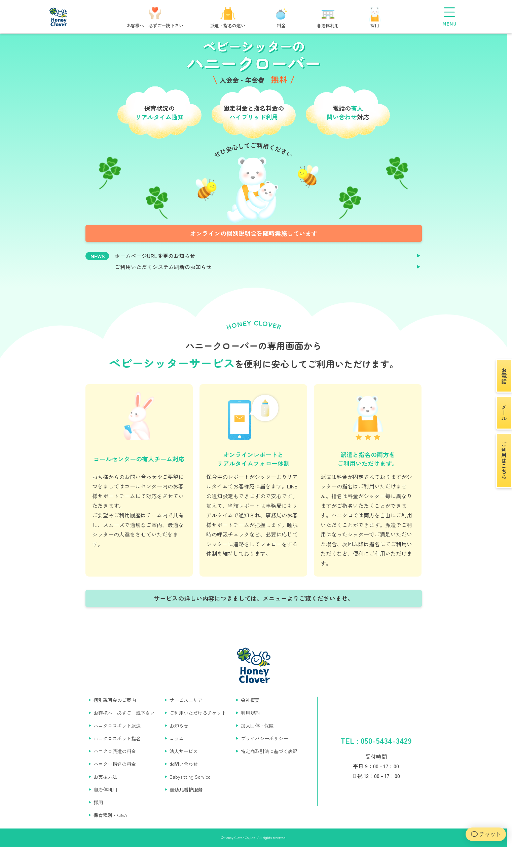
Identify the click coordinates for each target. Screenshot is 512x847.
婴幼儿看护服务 (186, 789)
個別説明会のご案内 (115, 700)
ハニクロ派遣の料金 (115, 751)
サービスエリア (186, 700)
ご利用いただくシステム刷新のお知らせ (163, 267)
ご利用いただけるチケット (198, 712)
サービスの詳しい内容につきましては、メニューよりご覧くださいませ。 (254, 598)
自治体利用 (105, 789)
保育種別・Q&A (110, 815)
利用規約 (250, 712)
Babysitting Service (190, 776)
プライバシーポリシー (264, 738)
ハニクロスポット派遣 (117, 725)
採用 (98, 802)
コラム (177, 738)
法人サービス (184, 751)
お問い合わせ (184, 764)
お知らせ (179, 725)
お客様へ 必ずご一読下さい (124, 712)
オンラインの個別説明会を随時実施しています (253, 233)
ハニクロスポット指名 (117, 738)
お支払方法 (105, 776)
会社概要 (250, 700)
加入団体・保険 (257, 725)
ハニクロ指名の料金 (115, 764)
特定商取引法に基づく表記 (269, 751)
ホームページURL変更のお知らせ (155, 256)
